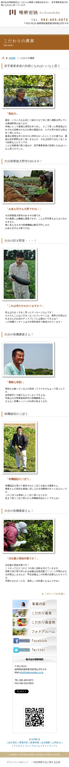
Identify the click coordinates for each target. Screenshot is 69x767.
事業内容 (34, 604)
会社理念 (12, 742)
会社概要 (45, 742)
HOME (12, 58)
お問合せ (56, 742)
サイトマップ (49, 746)
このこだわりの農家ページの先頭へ (54, 593)
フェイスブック (34, 640)
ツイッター (34, 650)
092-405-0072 (54, 20)
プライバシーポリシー (17, 762)
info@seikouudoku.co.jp (31, 672)
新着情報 (34, 742)
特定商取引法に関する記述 (47, 762)
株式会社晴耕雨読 (34, 12)
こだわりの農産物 (34, 622)
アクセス (18, 746)
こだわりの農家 (34, 613)
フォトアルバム (34, 631)
